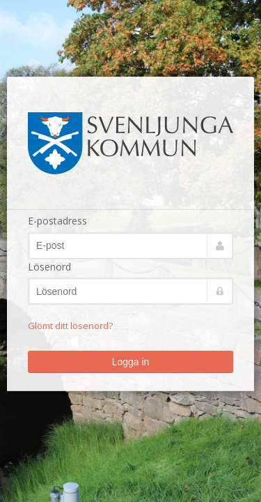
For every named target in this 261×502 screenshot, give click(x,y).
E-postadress (57, 220)
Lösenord (49, 266)
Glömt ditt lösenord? (70, 325)
